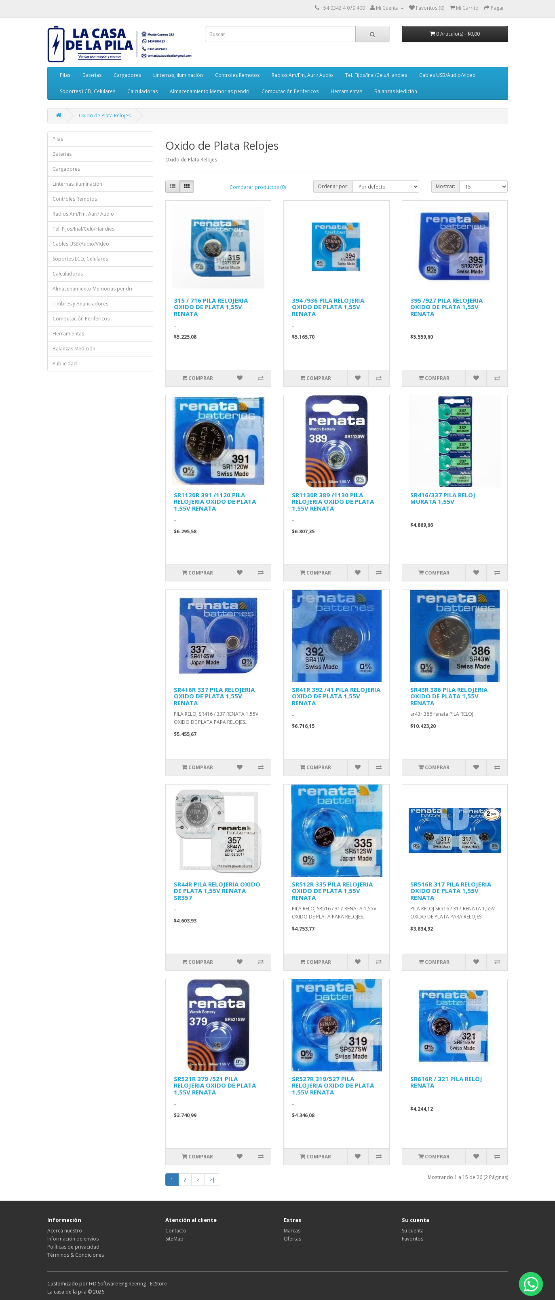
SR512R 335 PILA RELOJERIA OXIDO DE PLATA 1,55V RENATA (332, 890)
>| (212, 1179)
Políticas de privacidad (73, 1246)
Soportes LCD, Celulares (87, 91)
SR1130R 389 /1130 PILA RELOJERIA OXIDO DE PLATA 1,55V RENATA (333, 501)
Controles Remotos (237, 75)
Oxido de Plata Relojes (105, 115)
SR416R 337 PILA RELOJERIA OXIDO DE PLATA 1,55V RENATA (214, 696)
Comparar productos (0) (258, 187)
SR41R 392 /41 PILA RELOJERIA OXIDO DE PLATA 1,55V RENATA (336, 696)
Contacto (175, 1230)
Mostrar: (445, 186)
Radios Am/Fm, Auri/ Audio (302, 75)
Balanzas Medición (395, 91)
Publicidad (65, 363)
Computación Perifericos (290, 91)
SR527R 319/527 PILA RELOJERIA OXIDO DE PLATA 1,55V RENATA (333, 1085)
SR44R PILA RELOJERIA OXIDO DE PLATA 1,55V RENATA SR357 (217, 890)
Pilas (65, 75)
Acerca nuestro (64, 1230)
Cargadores (127, 75)
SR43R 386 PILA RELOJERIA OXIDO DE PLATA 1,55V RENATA (448, 696)
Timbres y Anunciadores (80, 303)
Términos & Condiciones (75, 1254)
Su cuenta (413, 1230)
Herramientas (346, 91)
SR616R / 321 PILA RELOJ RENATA (446, 1082)
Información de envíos (73, 1238)
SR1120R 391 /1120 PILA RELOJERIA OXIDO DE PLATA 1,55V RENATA (215, 501)
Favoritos (412, 1238)
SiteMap (174, 1238)
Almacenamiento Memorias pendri (209, 91)
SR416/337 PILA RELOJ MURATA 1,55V (442, 498)
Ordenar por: (333, 186)
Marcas (292, 1230)
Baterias (91, 75)
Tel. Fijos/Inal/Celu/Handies (376, 75)
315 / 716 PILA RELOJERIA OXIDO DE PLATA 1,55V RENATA (211, 307)
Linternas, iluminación (178, 75)
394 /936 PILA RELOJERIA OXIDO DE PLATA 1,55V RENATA (328, 307)
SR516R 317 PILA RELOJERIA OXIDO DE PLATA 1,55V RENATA (450, 890)
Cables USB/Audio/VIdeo (447, 75)
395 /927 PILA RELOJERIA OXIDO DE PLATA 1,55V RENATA (446, 307)
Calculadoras (142, 91)
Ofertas (292, 1238)
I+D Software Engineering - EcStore (128, 1283)
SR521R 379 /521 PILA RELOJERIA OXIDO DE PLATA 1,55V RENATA (215, 1085)
